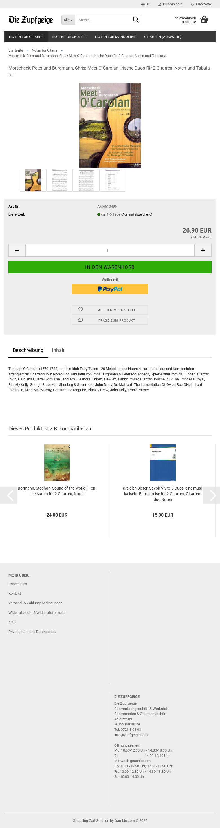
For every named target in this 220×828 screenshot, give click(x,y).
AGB (12, 622)
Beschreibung (28, 350)
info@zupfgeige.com (131, 735)
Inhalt (58, 350)
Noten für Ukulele (69, 37)
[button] (145, 4)
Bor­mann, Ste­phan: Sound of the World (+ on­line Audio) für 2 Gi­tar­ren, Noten (57, 491)
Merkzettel (201, 4)
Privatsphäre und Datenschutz (32, 632)
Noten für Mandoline (115, 37)
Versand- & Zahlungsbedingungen (35, 603)
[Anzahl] (110, 250)
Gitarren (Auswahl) (162, 37)
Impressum (17, 584)
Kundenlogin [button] (170, 4)
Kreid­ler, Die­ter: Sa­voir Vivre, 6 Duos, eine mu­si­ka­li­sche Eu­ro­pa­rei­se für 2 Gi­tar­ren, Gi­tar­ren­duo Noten (163, 494)
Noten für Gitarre (26, 37)
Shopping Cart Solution (91, 820)
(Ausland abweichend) (136, 214)
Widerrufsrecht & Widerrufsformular (37, 612)
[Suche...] (68, 20)
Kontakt (14, 593)
